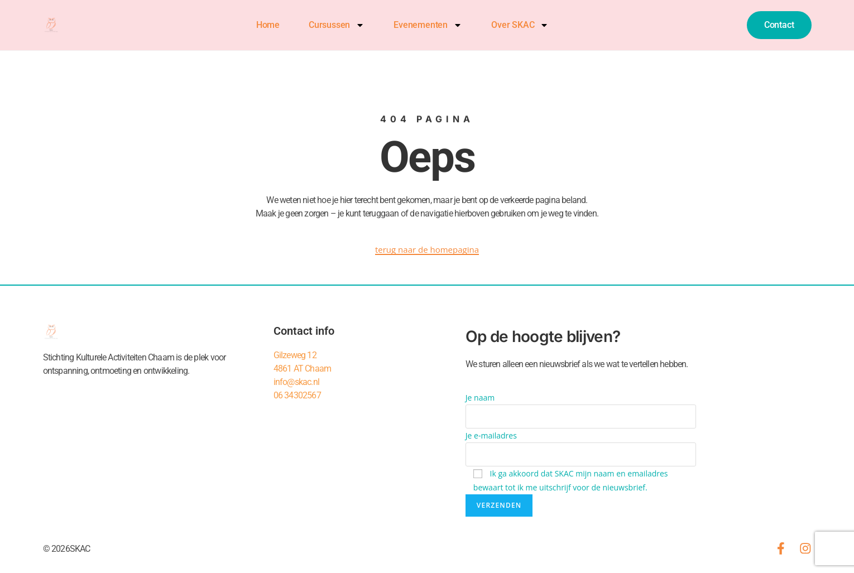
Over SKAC (519, 25)
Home (267, 25)
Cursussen (336, 25)
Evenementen (427, 25)
